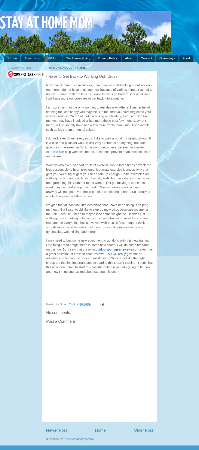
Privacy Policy (107, 58)
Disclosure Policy (78, 58)
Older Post (143, 430)
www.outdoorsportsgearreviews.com (113, 249)
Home (12, 58)
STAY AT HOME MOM (46, 24)
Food (186, 58)
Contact (146, 58)
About (129, 58)
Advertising (32, 58)
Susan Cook (68, 304)
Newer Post (56, 430)
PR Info (53, 58)
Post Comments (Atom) (79, 439)
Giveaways (167, 58)
